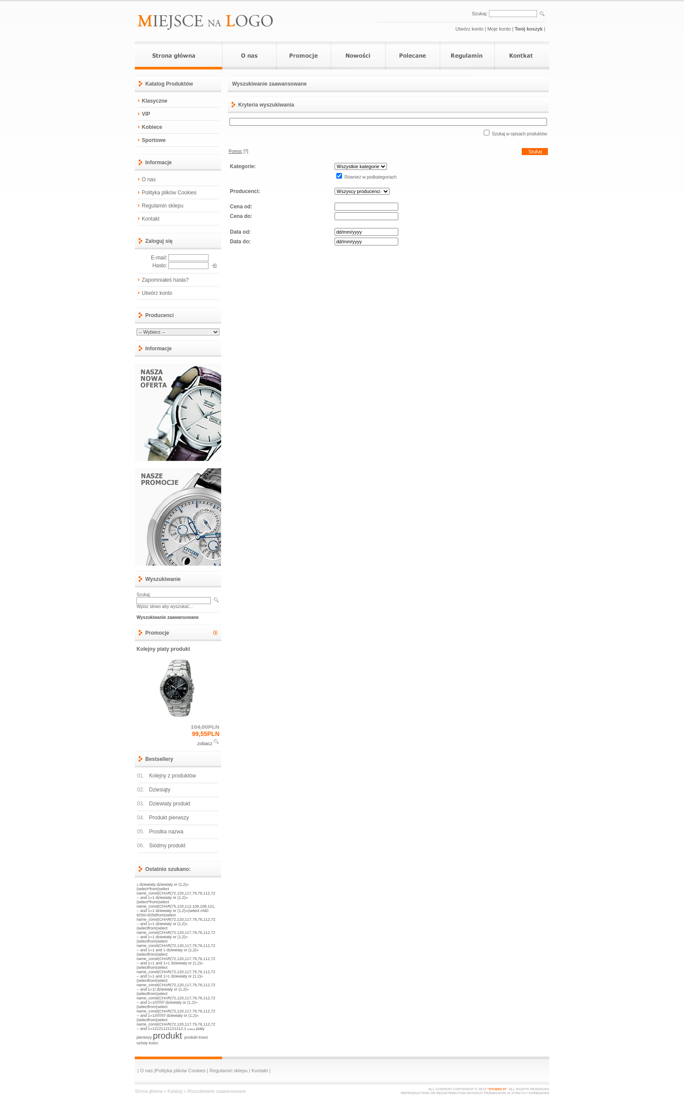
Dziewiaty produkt (170, 804)
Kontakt (151, 219)
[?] (238, 151)
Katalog (175, 1091)
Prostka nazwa (166, 832)
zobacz (204, 743)
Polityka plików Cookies (169, 193)
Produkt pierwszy (169, 818)
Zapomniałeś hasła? (165, 280)
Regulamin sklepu (162, 206)
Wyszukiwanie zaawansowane (216, 1091)
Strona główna (149, 1091)
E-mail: (159, 258)
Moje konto (499, 28)
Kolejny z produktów (172, 776)
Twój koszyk (529, 28)
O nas (149, 179)
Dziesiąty (160, 790)
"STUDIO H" (497, 1089)
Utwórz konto (469, 28)
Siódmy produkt (167, 846)
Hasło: (159, 266)
